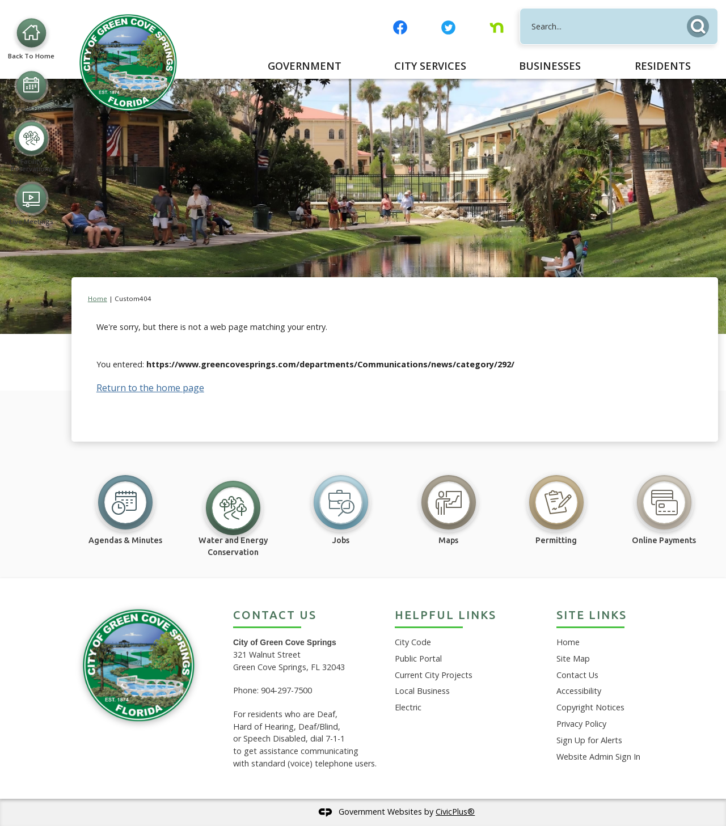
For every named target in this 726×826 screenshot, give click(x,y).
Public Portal (418, 658)
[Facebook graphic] (400, 27)
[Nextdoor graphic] (496, 27)
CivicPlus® (455, 811)
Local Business (422, 690)
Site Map (573, 658)
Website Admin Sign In (598, 756)
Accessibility (578, 690)
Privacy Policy (581, 723)
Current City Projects (433, 675)
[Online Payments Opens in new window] (664, 504)
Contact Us (577, 675)
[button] (701, 24)
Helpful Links (445, 614)
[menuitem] (305, 66)
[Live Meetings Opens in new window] (31, 370)
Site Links (591, 614)
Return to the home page (150, 388)
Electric (408, 707)
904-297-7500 (286, 690)
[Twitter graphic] (448, 27)
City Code (413, 642)
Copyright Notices (590, 707)
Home (97, 298)
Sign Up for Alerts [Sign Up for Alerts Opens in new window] (589, 740)
